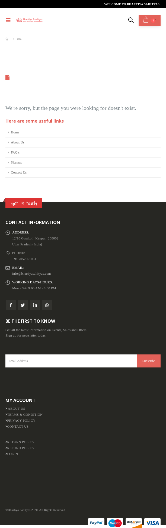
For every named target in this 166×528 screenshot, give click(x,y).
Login (11, 454)
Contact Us (19, 172)
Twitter (23, 305)
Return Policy (20, 442)
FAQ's (15, 152)
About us (15, 409)
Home (15, 132)
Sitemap (17, 162)
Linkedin (35, 305)
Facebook (11, 305)
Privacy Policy (20, 421)
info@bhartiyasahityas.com (31, 274)
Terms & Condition (24, 415)
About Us (17, 142)
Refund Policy (20, 448)
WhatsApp (47, 305)
